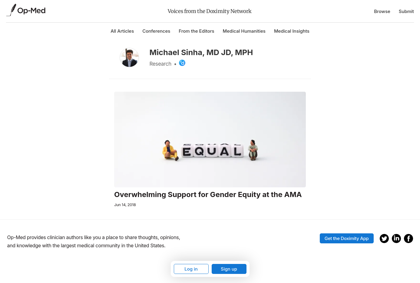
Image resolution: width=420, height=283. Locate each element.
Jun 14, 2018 (125, 204)
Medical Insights (291, 31)
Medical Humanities (244, 31)
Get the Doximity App (347, 238)
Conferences (156, 31)
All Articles (122, 31)
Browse (382, 11)
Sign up (229, 269)
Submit (406, 11)
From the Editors (196, 31)
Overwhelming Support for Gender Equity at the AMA (208, 194)
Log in (191, 269)
